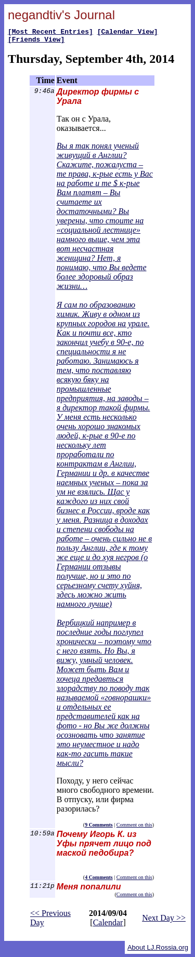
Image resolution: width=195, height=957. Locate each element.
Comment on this (134, 828)
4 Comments (99, 880)
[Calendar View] (127, 32)
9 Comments (99, 828)
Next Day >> (164, 920)
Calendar (108, 925)
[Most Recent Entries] (50, 32)
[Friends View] (36, 42)
